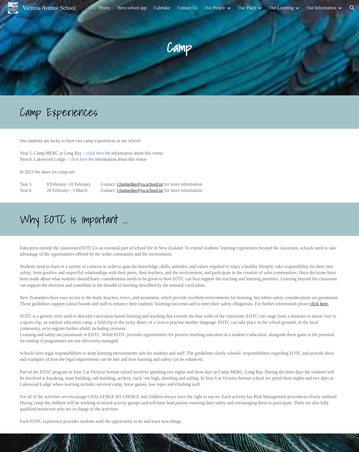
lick (92, 153)
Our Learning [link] (281, 7)
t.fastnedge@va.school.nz (140, 184)
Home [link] (104, 7)
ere (101, 153)
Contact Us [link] (188, 7)
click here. (319, 303)
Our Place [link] (247, 7)
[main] (179, 48)
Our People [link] (215, 7)
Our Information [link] (321, 7)
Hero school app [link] (132, 7)
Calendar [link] (162, 7)
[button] (352, 8)
